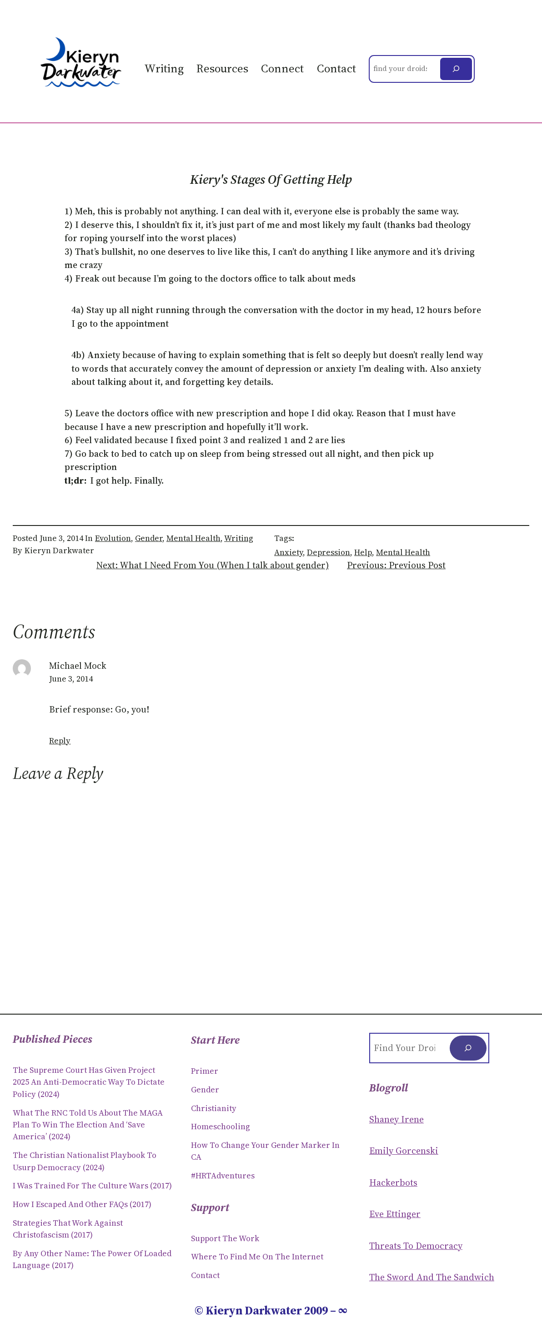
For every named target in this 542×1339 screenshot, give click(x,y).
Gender (148, 538)
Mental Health (193, 538)
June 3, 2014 (71, 678)
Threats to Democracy (415, 1246)
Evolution (113, 538)
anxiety (288, 552)
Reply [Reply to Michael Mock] (59, 740)
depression (328, 552)
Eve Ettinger (395, 1214)
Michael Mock (77, 666)
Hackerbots (393, 1183)
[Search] (456, 69)
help (363, 552)
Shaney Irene (396, 1119)
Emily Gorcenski (403, 1151)
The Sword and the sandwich (431, 1277)
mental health (403, 552)
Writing (238, 538)
